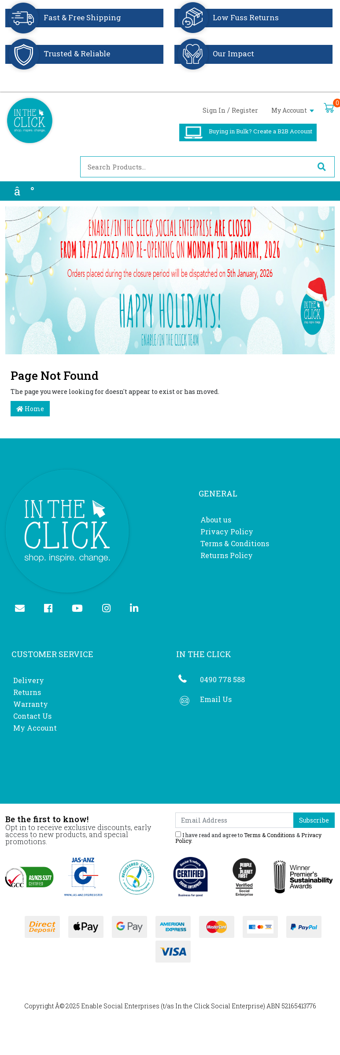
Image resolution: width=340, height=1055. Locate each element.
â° (24, 191)
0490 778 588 (222, 679)
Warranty (30, 704)
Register (245, 110)
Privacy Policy (226, 531)
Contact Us (32, 715)
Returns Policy (226, 555)
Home (30, 408)
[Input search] (195, 166)
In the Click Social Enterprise (219, 1006)
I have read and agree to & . (248, 837)
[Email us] (23, 609)
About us (215, 519)
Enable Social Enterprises (120, 1006)
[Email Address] (234, 820)
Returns (27, 692)
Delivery (28, 680)
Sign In (214, 110)
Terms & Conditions (234, 543)
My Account (292, 110)
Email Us (216, 699)
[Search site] (321, 167)
